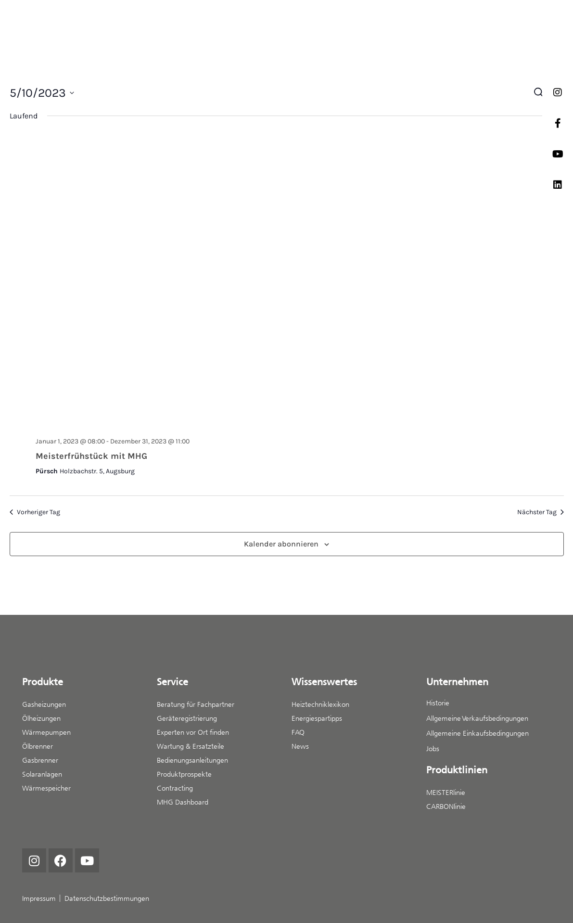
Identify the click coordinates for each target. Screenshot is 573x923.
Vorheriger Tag (35, 512)
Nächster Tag (540, 512)
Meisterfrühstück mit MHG (91, 456)
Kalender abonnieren (281, 543)
